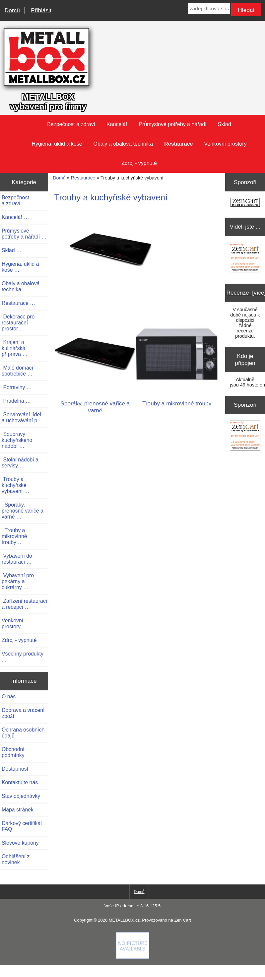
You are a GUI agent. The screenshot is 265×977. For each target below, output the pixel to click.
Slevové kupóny (20, 843)
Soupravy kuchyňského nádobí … (17, 440)
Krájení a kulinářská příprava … (15, 348)
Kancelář (116, 124)
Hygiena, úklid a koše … (20, 267)
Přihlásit (41, 10)
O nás (9, 696)
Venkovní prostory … (14, 623)
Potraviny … (17, 387)
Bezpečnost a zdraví (71, 124)
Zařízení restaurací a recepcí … (24, 604)
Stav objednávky (21, 796)
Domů (12, 10)
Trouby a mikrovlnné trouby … (14, 536)
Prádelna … (16, 401)
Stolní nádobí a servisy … (20, 462)
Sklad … (12, 250)
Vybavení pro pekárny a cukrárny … (18, 581)
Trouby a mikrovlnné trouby (177, 400)
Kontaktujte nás (20, 782)
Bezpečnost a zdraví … (15, 200)
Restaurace (83, 177)
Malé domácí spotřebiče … (17, 371)
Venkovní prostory (225, 144)
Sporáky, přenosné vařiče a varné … (22, 511)
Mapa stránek (17, 809)
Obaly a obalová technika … (20, 286)
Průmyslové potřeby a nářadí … (24, 234)
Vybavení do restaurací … (17, 559)
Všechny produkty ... (22, 657)
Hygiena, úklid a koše (57, 144)
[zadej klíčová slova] (209, 8)
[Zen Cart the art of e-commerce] (245, 203)
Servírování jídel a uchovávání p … (23, 417)
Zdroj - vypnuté (139, 163)
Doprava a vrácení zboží (23, 713)
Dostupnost (15, 769)
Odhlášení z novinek (16, 859)
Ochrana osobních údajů (23, 732)
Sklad (224, 124)
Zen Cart (182, 920)
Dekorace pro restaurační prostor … (18, 322)
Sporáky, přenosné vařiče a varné (95, 403)
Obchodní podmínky (13, 752)
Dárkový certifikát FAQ (22, 826)
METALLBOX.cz (124, 920)
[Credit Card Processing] (132, 957)
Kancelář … (15, 217)
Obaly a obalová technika (123, 144)
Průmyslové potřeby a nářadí (173, 124)
